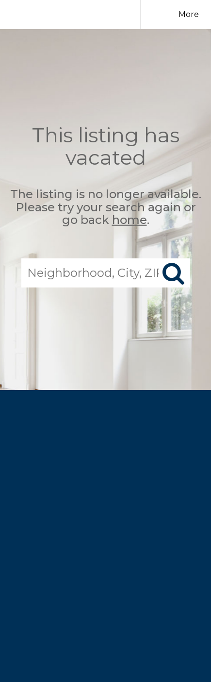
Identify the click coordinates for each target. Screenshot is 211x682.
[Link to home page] (88, 14)
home (129, 220)
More (189, 14)
